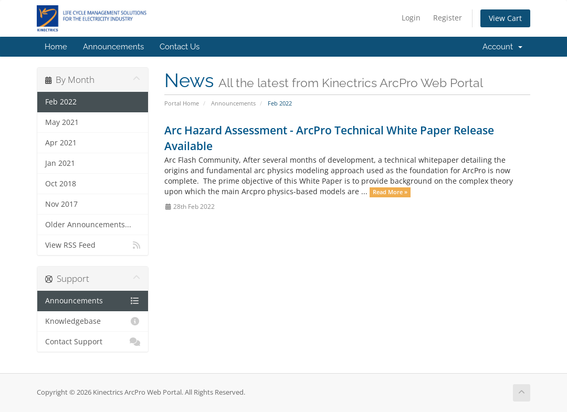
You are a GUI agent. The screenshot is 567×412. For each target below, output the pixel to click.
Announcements (113, 46)
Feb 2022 (61, 102)
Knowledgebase (92, 321)
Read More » (390, 192)
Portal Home (181, 103)
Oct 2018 (60, 183)
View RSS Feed (92, 245)
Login (411, 18)
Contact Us (180, 46)
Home (56, 46)
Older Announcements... (88, 224)
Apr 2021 (61, 142)
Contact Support (92, 341)
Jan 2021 (60, 163)
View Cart (505, 18)
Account (502, 46)
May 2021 (62, 122)
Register (447, 18)
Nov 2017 (61, 204)
